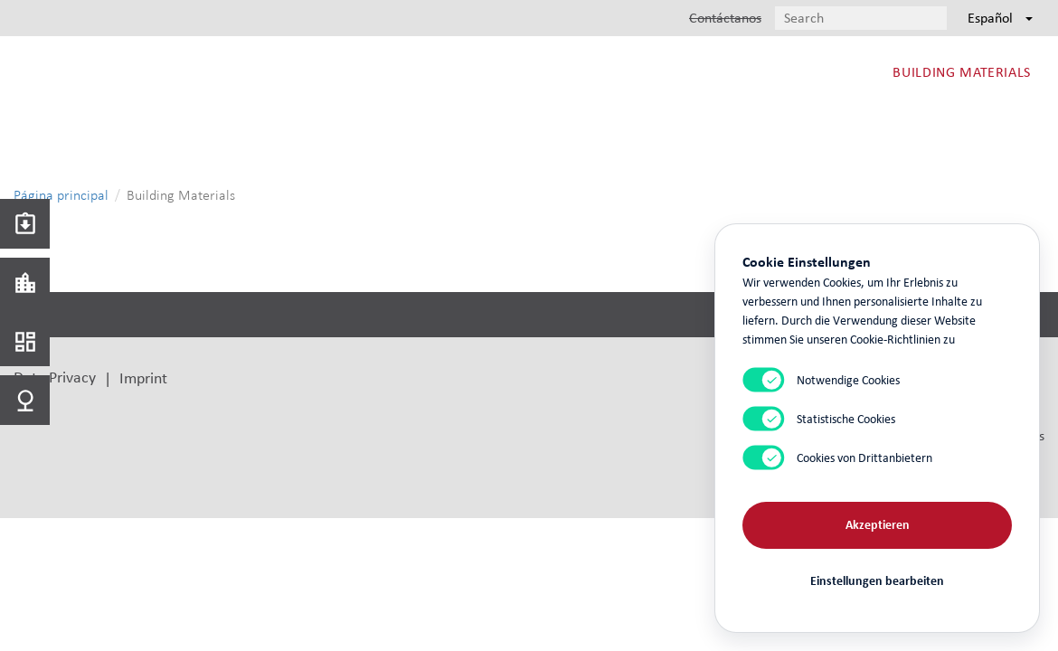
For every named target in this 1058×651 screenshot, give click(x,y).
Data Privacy (55, 376)
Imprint (143, 377)
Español (1000, 17)
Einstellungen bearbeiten (877, 581)
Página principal (61, 195)
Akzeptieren (877, 525)
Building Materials (962, 72)
